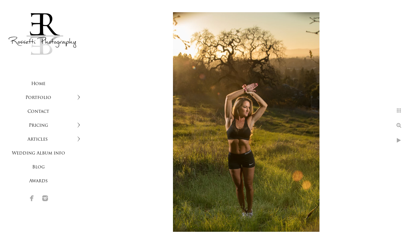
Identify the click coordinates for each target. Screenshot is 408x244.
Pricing (38, 125)
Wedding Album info (38, 153)
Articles (38, 139)
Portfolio (38, 98)
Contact (38, 111)
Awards (38, 181)
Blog (38, 167)
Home (38, 84)
